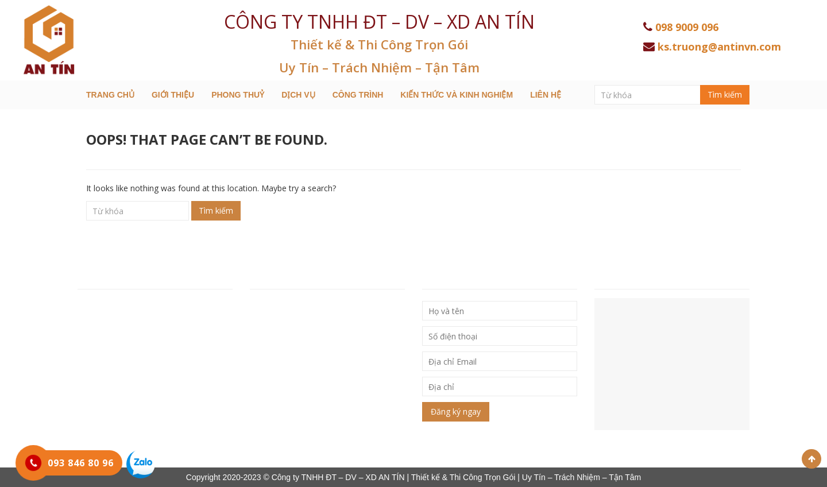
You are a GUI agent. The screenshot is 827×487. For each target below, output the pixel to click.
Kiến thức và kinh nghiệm (456, 94)
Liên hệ (545, 94)
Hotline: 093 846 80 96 (122, 355)
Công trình (358, 94)
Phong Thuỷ (237, 94)
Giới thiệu (173, 94)
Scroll (811, 459)
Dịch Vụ (298, 94)
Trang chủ (110, 94)
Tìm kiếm (725, 94)
